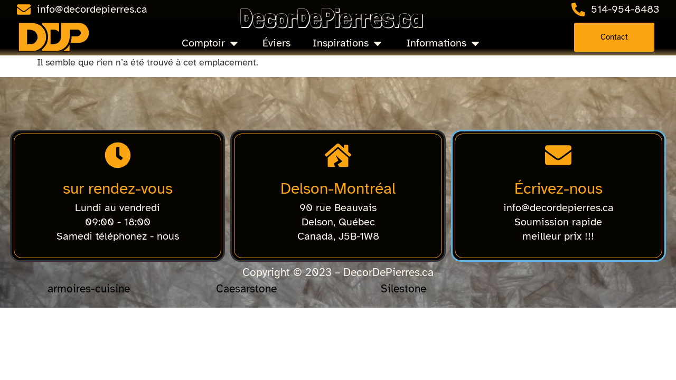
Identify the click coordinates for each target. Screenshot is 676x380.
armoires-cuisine (89, 289)
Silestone (403, 289)
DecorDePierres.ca (331, 17)
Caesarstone (246, 289)
